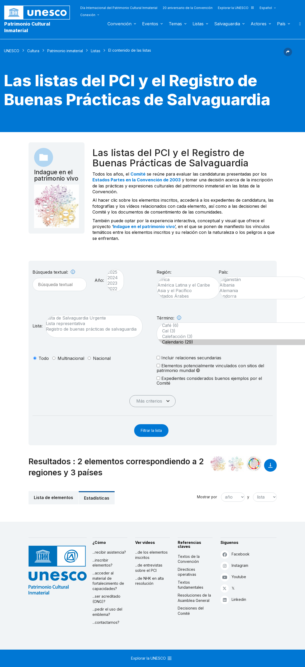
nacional (102, 358)
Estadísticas (96, 498)
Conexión (87, 15)
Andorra (261, 296)
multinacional (71, 358)
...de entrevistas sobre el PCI (148, 568)
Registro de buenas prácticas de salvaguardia (91, 329)
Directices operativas (187, 572)
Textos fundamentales (190, 585)
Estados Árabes (185, 296)
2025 (112, 272)
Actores (258, 23)
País (281, 23)
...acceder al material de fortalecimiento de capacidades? (108, 581)
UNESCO (11, 51)
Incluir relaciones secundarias (189, 357)
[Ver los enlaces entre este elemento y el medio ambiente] (236, 464)
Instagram (234, 566)
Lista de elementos (53, 497)
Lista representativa (91, 323)
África (185, 279)
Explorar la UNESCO (236, 8)
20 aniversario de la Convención (188, 8)
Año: (99, 280)
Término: (169, 318)
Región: (164, 272)
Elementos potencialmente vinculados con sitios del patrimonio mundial (210, 368)
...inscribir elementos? (102, 563)
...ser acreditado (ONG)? (106, 599)
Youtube (233, 577)
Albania (261, 285)
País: (223, 272)
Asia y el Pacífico (185, 290)
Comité (138, 174)
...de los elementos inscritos (151, 555)
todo (44, 358)
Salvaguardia (227, 23)
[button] (288, 54)
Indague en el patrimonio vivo (144, 226)
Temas (175, 23)
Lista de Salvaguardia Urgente (91, 318)
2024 (112, 278)
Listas (198, 23)
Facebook (235, 554)
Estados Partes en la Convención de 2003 (136, 179)
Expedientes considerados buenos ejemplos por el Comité (209, 380)
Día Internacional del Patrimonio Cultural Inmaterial (118, 8)
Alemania (261, 290)
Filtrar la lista (151, 430)
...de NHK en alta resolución (149, 581)
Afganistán (261, 279)
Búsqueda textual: (53, 272)
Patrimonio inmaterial (65, 51)
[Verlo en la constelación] (218, 464)
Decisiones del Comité (191, 611)
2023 (112, 283)
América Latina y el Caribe (185, 285)
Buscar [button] (298, 23)
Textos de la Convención (189, 559)
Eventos (150, 23)
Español (266, 8)
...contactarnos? (105, 622)
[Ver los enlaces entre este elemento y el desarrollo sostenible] (254, 464)
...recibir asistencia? (109, 552)
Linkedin (233, 600)
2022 (112, 289)
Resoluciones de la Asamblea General (194, 598)
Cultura (33, 51)
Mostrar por (207, 497)
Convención (119, 23)
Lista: (37, 325)
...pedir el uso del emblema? (107, 612)
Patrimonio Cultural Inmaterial (27, 27)
